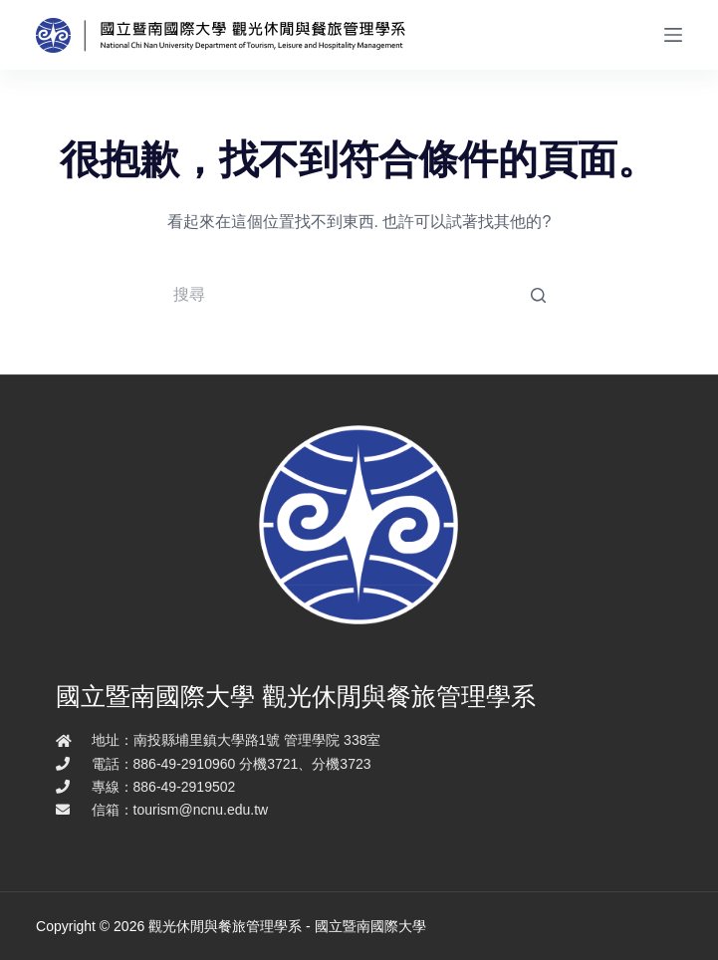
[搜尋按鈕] (538, 295)
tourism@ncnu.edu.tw (201, 810)
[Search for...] (358, 295)
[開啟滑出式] (673, 35)
